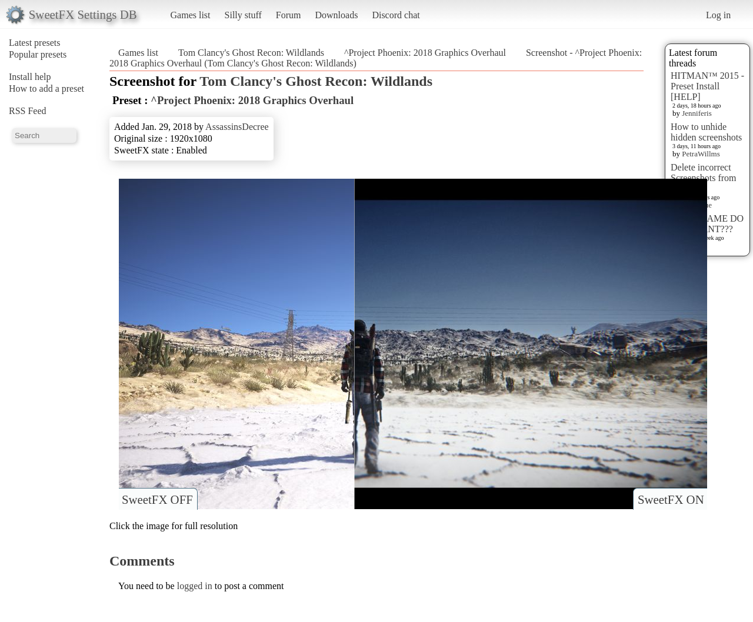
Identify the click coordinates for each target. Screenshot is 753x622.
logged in (194, 586)
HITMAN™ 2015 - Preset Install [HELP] (707, 86)
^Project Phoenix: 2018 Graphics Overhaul (425, 53)
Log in (718, 15)
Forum (288, 15)
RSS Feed (27, 111)
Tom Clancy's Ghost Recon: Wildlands (251, 53)
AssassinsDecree (237, 127)
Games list (191, 15)
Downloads (336, 15)
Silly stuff (243, 15)
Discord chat (395, 15)
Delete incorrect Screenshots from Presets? (704, 177)
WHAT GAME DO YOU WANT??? (707, 223)
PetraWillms (700, 153)
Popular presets (37, 54)
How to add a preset (46, 88)
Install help (30, 77)
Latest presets (35, 43)
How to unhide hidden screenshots (706, 132)
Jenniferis (697, 113)
